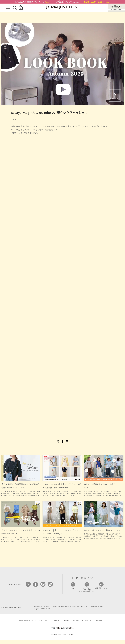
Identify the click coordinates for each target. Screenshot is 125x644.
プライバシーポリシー (44, 620)
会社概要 (56, 620)
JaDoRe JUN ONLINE (62, 7)
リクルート (88, 620)
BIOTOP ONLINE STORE (97, 606)
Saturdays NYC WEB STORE (80, 606)
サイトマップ (77, 620)
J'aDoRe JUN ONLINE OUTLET (60, 606)
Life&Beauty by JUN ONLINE (41, 606)
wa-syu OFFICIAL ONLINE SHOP (42, 609)
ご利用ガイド (98, 620)
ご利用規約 (66, 620)
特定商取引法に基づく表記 (26, 620)
